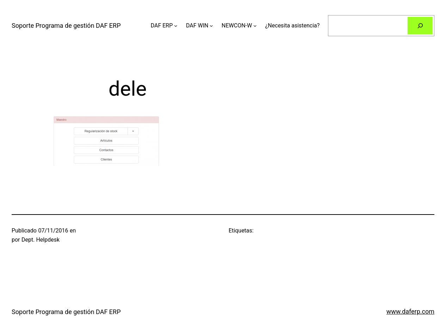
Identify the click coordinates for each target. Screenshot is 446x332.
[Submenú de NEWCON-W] (255, 25)
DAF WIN (197, 25)
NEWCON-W (237, 25)
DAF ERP (162, 25)
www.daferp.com (410, 311)
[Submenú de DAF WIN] (211, 25)
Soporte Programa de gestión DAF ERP (66, 25)
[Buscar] (420, 25)
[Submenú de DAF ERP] (176, 25)
